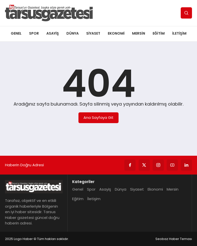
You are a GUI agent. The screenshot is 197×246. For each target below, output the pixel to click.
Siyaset (93, 33)
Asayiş (52, 33)
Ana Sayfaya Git (98, 117)
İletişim (179, 33)
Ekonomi (116, 33)
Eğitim (159, 33)
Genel (16, 33)
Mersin (138, 33)
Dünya (72, 33)
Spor (34, 33)
